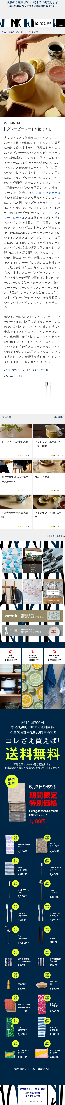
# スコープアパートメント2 (17, 370)
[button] (60, 23)
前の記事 (58, 417)
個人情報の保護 (32, 1096)
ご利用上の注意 (32, 1093)
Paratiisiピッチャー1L (46, 192)
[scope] (9, 23)
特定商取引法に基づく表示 (32, 1089)
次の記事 (6, 417)
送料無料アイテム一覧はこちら (32, 1069)
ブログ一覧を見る (56, 536)
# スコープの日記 (41, 370)
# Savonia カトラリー (14, 376)
